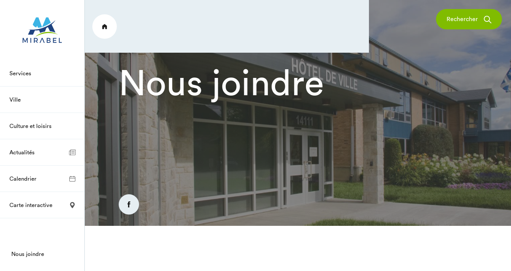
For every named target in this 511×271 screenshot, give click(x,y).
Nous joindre (27, 254)
